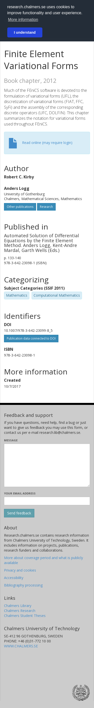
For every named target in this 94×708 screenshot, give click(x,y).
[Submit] (19, 513)
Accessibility (13, 577)
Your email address (20, 493)
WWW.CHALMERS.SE (21, 646)
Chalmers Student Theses (25, 615)
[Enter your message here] (47, 465)
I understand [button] (25, 32)
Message (11, 440)
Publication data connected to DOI (31, 338)
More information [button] (23, 19)
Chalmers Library (17, 605)
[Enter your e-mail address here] (47, 501)
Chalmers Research (19, 610)
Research (46, 207)
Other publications (20, 207)
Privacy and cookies (20, 570)
